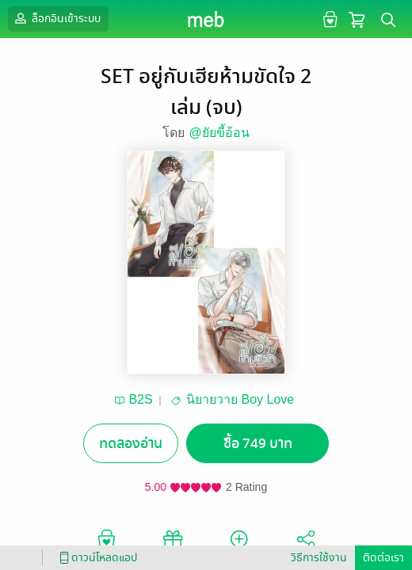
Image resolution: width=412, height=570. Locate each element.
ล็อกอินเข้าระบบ (56, 18)
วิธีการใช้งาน (319, 557)
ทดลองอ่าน (130, 443)
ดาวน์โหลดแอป (96, 557)
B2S (140, 399)
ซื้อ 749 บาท (257, 443)
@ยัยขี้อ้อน (219, 132)
